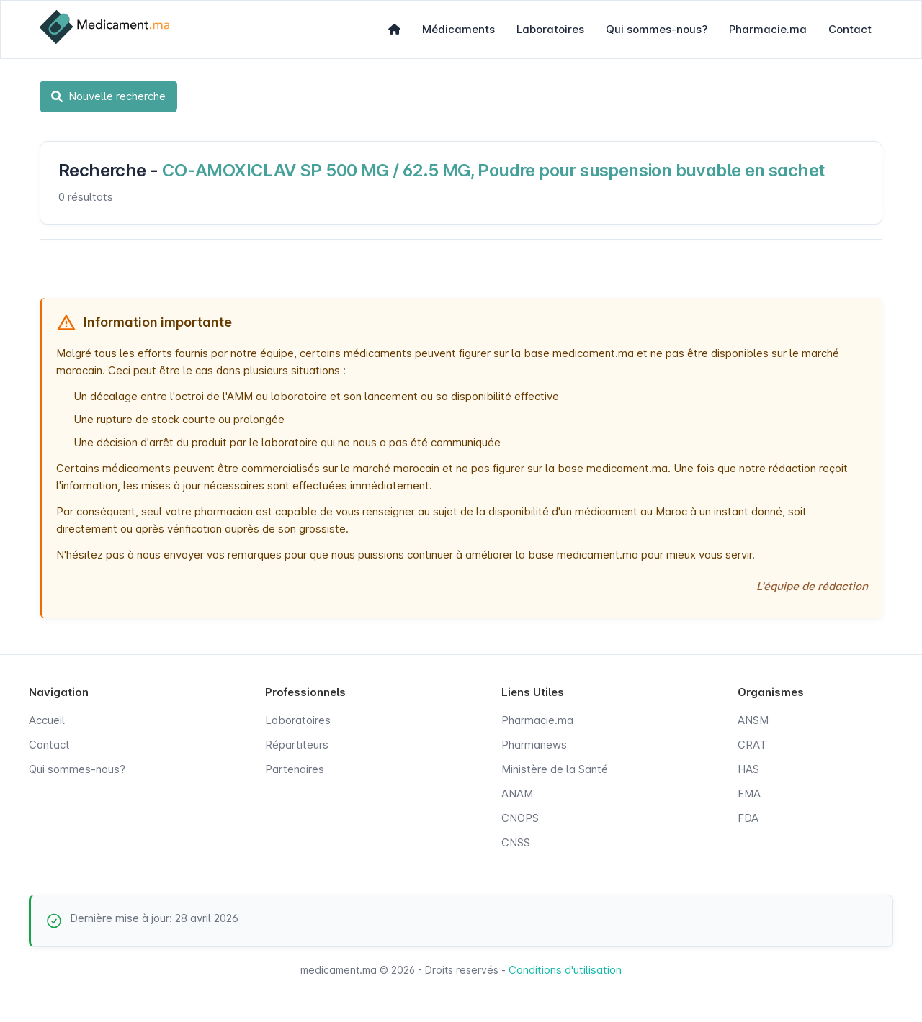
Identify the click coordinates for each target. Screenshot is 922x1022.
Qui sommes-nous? (656, 29)
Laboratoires (550, 29)
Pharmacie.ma (768, 29)
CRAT (752, 744)
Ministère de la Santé (554, 769)
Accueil (47, 720)
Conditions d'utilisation (565, 970)
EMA (749, 793)
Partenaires (294, 769)
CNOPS (520, 818)
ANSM (753, 720)
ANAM (517, 793)
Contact (850, 29)
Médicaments (458, 29)
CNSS (515, 842)
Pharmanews (534, 744)
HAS (748, 769)
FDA (748, 818)
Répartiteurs (296, 744)
